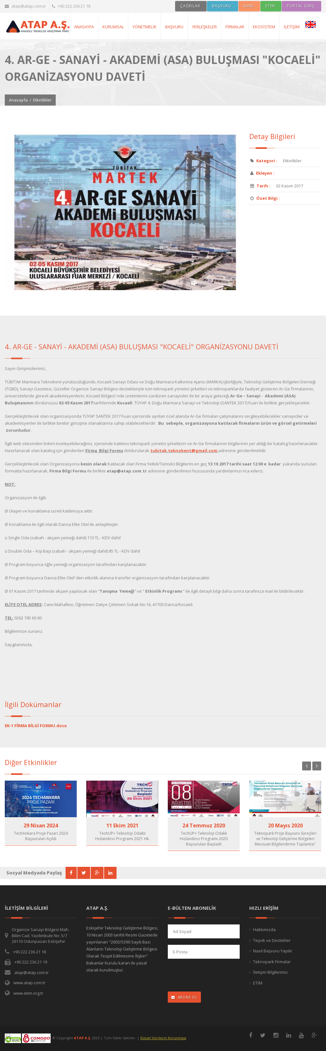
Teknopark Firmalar (272, 961)
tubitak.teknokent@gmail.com (183, 455)
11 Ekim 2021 (122, 825)
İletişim (292, 27)
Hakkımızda (264, 929)
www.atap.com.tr (29, 982)
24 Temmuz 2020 (203, 825)
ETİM (257, 983)
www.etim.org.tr (28, 993)
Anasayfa (18, 100)
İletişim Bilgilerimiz (270, 972)
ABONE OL (184, 997)
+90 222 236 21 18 (71, 6)
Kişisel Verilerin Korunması (163, 1037)
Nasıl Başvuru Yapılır (272, 951)
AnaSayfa (84, 27)
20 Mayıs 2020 (285, 825)
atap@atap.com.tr (25, 6)
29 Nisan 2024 (41, 825)
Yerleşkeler (204, 27)
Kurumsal (113, 27)
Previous (306, 766)
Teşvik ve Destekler (272, 940)
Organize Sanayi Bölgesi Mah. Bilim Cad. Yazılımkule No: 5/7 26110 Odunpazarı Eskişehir (40, 935)
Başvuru (174, 27)
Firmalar (234, 27)
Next (316, 766)
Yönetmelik (144, 27)
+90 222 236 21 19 (30, 962)
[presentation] (209, 975)
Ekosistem (264, 27)
